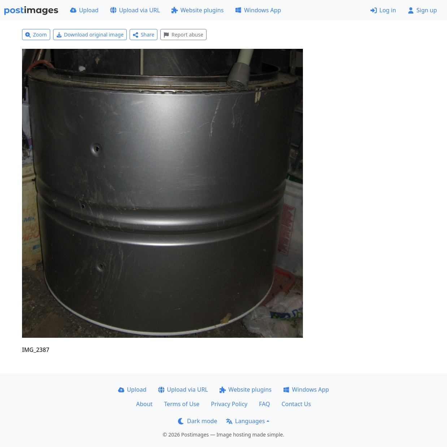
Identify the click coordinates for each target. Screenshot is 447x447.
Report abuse (183, 34)
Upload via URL (135, 10)
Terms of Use (181, 404)
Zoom (36, 34)
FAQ (264, 404)
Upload (84, 10)
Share (143, 34)
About (144, 404)
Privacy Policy (229, 404)
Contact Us (296, 404)
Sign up (422, 10)
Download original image (90, 34)
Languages (245, 421)
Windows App (258, 10)
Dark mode (197, 421)
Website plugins (198, 10)
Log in (383, 10)
